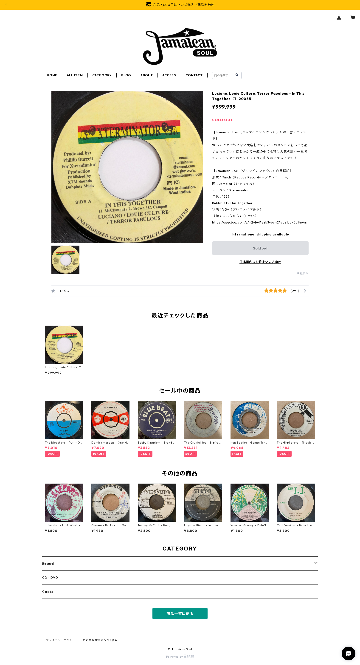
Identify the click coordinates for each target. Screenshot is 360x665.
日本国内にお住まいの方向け (260, 262)
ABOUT (147, 75)
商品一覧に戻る (180, 613)
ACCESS (169, 75)
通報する (303, 273)
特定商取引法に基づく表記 (100, 640)
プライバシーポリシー (60, 640)
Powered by (180, 656)
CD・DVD (50, 578)
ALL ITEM (75, 75)
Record (48, 564)
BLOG (126, 75)
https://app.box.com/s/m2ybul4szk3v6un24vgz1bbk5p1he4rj (259, 222)
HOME (52, 75)
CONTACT (194, 75)
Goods (47, 592)
